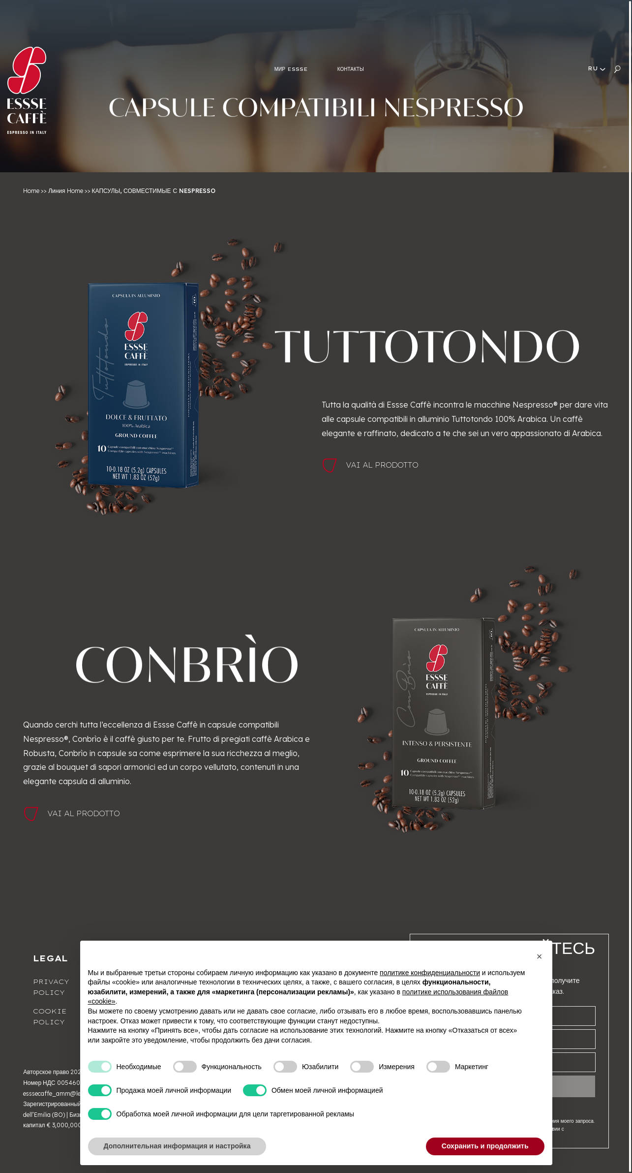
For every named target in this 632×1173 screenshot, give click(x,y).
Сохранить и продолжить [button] (485, 1146)
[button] (539, 956)
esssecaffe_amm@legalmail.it (64, 1093)
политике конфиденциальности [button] (430, 973)
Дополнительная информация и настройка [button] (177, 1146)
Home (31, 190)
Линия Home (65, 190)
